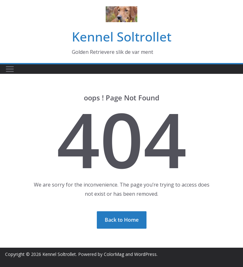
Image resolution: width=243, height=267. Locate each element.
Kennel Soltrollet (121, 36)
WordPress (145, 254)
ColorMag (114, 254)
